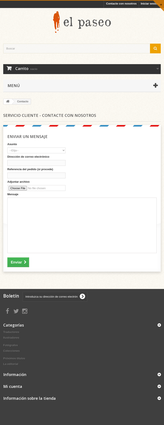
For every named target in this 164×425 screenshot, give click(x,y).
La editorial (10, 364)
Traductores (11, 332)
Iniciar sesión (150, 3)
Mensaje (12, 194)
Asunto (12, 144)
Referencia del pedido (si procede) (30, 169)
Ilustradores (11, 337)
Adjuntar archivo (18, 181)
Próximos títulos (14, 358)
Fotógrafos (10, 345)
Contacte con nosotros (121, 3)
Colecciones (11, 350)
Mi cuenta (12, 386)
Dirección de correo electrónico (28, 156)
